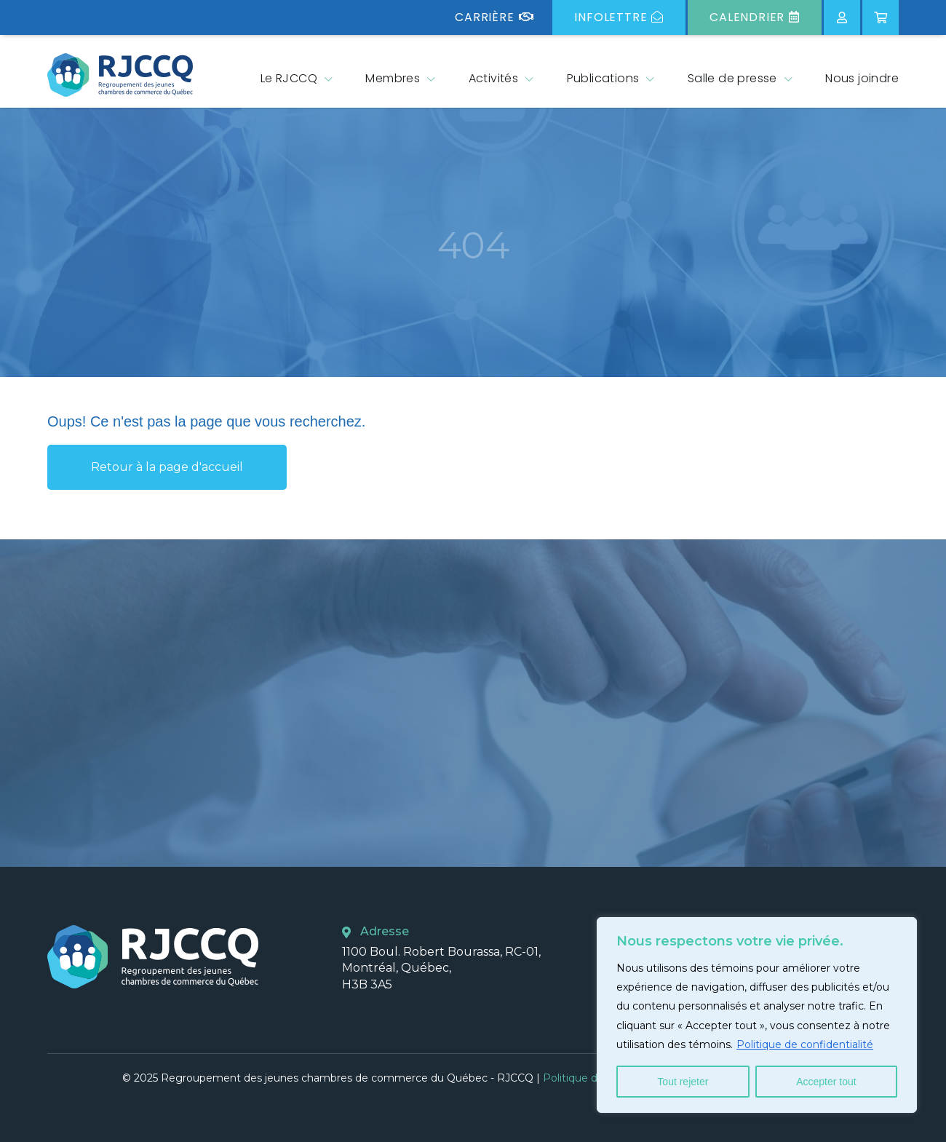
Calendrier (755, 17)
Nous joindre (862, 78)
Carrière (494, 17)
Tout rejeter (682, 1081)
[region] (757, 1015)
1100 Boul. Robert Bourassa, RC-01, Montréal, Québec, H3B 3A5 (441, 968)
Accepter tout (826, 1081)
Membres (392, 78)
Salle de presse (732, 78)
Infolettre (619, 17)
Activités (494, 78)
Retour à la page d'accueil (167, 467)
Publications (603, 78)
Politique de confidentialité (804, 1044)
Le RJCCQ (289, 78)
